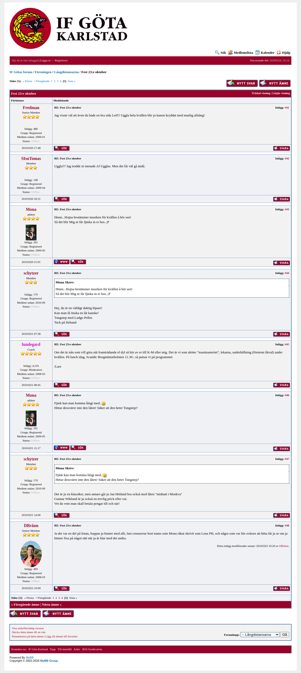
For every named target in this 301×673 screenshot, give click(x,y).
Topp (53, 649)
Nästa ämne (50, 604)
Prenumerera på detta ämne (27, 636)
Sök (220, 53)
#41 (287, 107)
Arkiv (76, 649)
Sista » (72, 81)
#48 (287, 525)
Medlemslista (240, 53)
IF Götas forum (20, 72)
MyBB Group (49, 660)
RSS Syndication (92, 649)
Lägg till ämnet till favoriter (61, 636)
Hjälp (284, 53)
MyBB (30, 657)
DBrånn (31, 525)
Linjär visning (281, 93)
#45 (287, 344)
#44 (287, 272)
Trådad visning (261, 93)
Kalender (264, 53)
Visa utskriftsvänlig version (28, 628)
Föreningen (43, 72)
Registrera (61, 60)
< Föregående (41, 81)
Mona (31, 209)
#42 (287, 158)
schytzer (31, 273)
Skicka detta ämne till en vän (28, 632)
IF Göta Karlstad (38, 649)
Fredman (31, 107)
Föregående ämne (26, 604)
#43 (287, 209)
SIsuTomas (31, 158)
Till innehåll (65, 649)
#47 (287, 458)
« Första (27, 81)
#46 (287, 395)
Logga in (45, 60)
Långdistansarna (66, 72)
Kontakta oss (18, 649)
